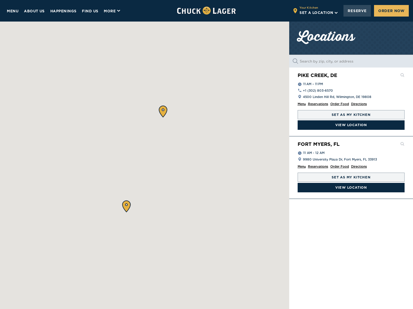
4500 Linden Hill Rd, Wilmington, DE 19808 (337, 97)
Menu (302, 104)
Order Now (391, 11)
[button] (163, 111)
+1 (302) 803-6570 (318, 90)
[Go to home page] (206, 11)
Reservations (318, 104)
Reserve (357, 11)
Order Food (339, 104)
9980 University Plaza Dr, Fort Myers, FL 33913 (340, 159)
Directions (359, 104)
